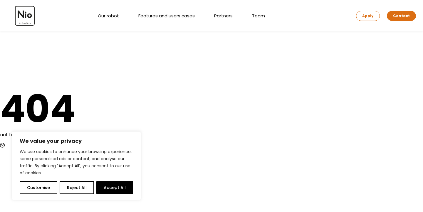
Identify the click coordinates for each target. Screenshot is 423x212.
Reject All (77, 188)
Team (258, 16)
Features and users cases (166, 16)
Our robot (108, 16)
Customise (38, 188)
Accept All (115, 188)
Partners (223, 16)
